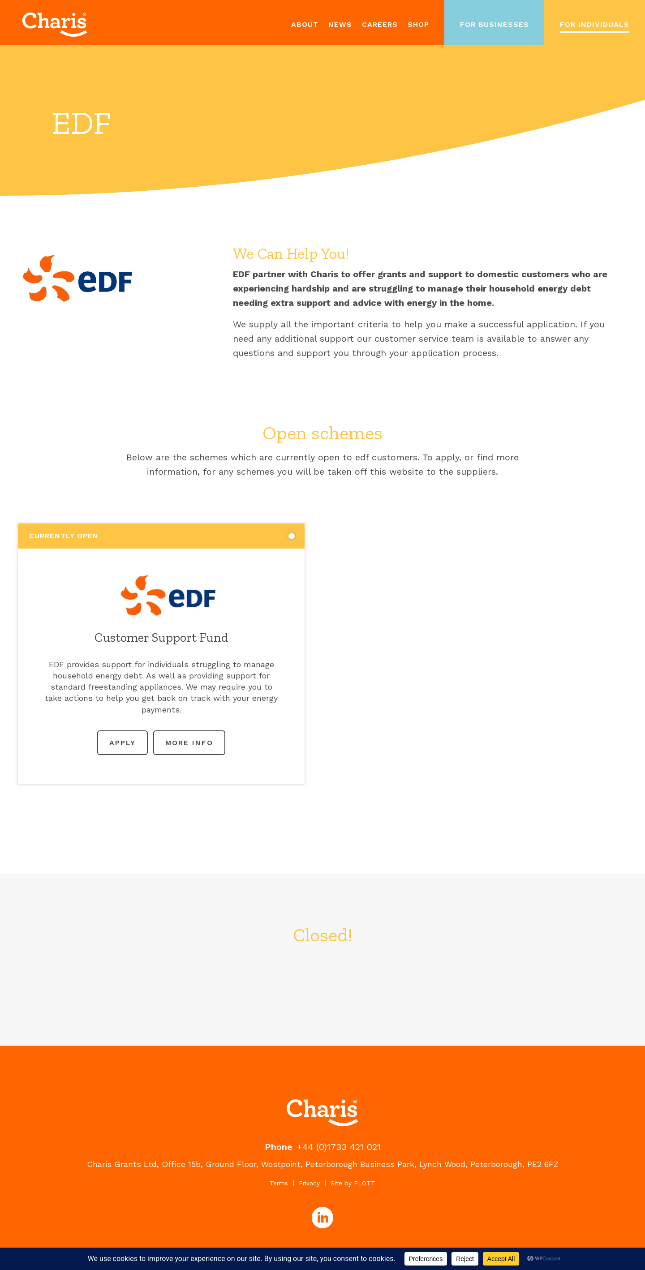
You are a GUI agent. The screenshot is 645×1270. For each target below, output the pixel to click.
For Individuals (594, 24)
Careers (380, 24)
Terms (279, 1183)
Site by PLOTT (353, 1183)
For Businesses (494, 24)
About (304, 24)
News (340, 24)
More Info (189, 742)
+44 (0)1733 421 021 (339, 1146)
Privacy (309, 1183)
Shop (418, 24)
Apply (122, 742)
